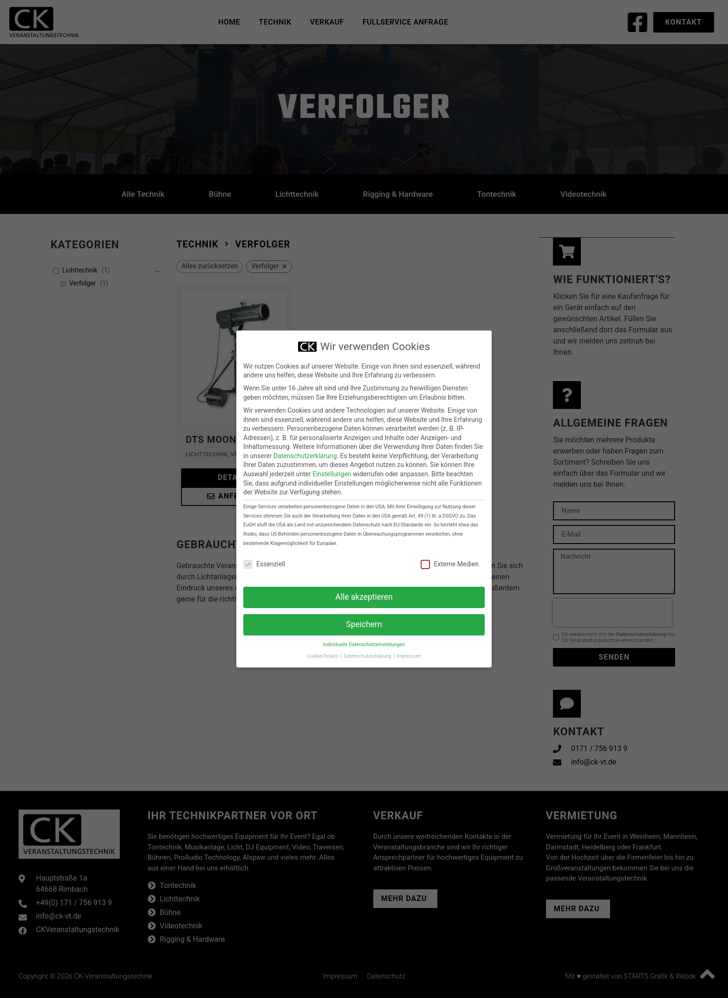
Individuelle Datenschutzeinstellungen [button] (364, 645)
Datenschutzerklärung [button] (368, 656)
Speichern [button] (364, 624)
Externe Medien (449, 564)
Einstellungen (331, 474)
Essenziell (264, 564)
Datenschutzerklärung (305, 456)
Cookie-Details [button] (323, 656)
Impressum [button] (408, 656)
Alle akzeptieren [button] (364, 597)
